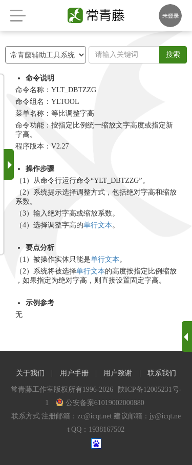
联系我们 (161, 373)
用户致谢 (117, 373)
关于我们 (30, 373)
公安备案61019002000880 (100, 403)
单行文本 (97, 225)
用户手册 (74, 373)
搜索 (173, 54)
